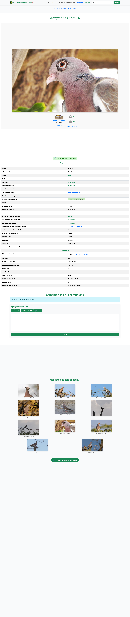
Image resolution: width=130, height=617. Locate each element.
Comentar (65, 335)
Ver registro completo (81, 254)
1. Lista (30, 311)
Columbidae (71, 182)
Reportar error (72, 126)
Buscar (117, 2)
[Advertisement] (65, 35)
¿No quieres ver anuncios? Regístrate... (65, 8)
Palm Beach (71, 220)
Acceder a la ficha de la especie (65, 158)
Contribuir (79, 3)
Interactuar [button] (70, 3)
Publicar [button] (61, 3)
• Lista (24, 311)
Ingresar (87, 3)
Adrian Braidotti (59, 120)
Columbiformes (73, 179)
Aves (69, 175)
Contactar (59, 125)
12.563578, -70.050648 (75, 226)
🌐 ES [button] (46, 3)
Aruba (70, 213)
